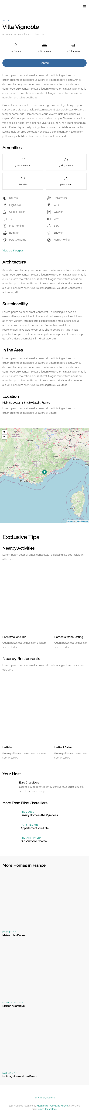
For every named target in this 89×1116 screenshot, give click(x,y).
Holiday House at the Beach (19, 1076)
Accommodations (11, 34)
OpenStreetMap (82, 521)
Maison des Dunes (13, 935)
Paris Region (29, 825)
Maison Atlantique (13, 1005)
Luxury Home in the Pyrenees (39, 815)
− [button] (4, 437)
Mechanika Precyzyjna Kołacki (52, 1105)
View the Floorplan (13, 250)
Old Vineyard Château (34, 841)
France (27, 34)
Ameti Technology (47, 1109)
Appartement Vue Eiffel (35, 828)
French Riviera (31, 838)
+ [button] (4, 432)
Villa (6, 20)
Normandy (9, 1073)
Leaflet (70, 521)
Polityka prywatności (44, 1097)
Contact (44, 63)
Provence (40, 34)
